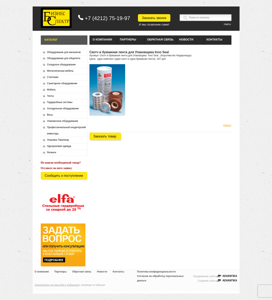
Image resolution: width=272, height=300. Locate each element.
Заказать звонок (154, 18)
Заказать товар (105, 136)
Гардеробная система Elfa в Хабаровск (57, 285)
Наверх (227, 125)
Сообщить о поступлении (64, 175)
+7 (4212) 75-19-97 (107, 18)
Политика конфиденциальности (156, 271)
